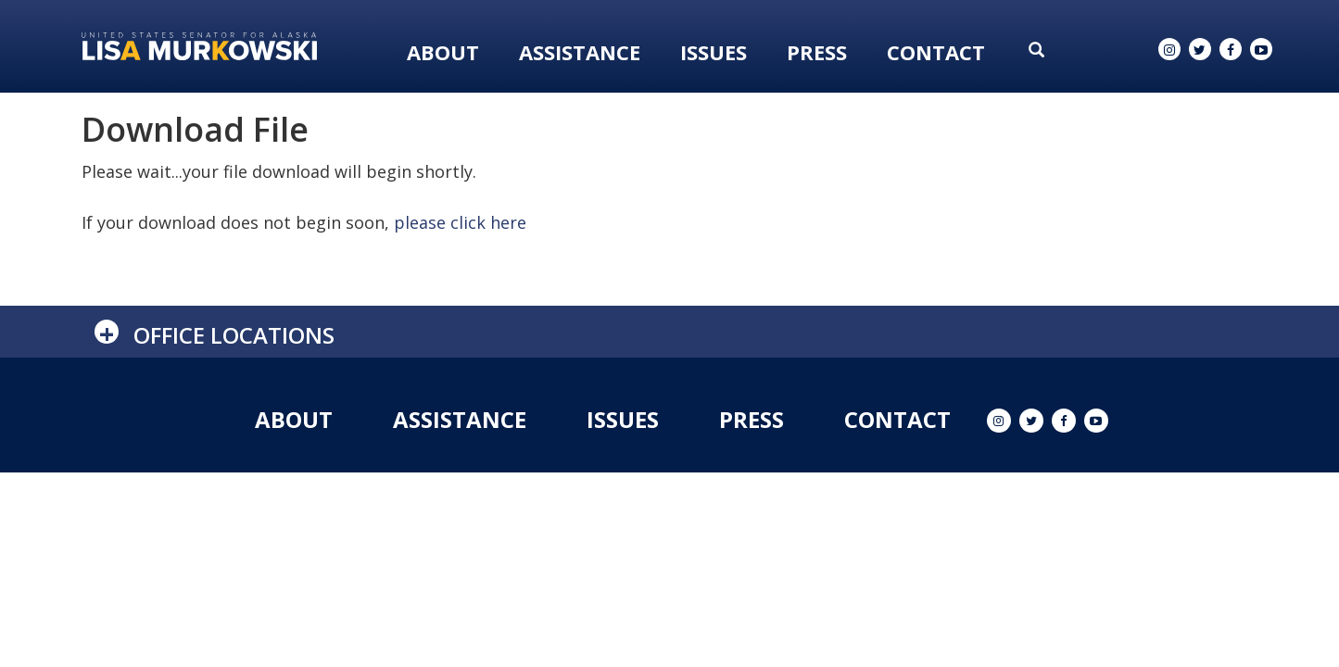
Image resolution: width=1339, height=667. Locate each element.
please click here (460, 222)
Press (817, 52)
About (443, 52)
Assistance (579, 52)
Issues (713, 52)
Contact (936, 52)
